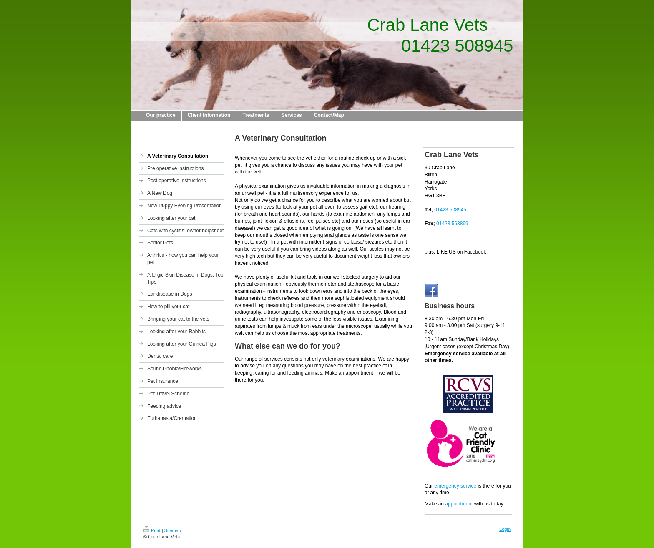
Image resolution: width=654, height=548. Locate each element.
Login (505, 529)
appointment (459, 504)
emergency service (455, 486)
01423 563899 (452, 223)
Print (152, 530)
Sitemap (172, 530)
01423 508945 (450, 210)
